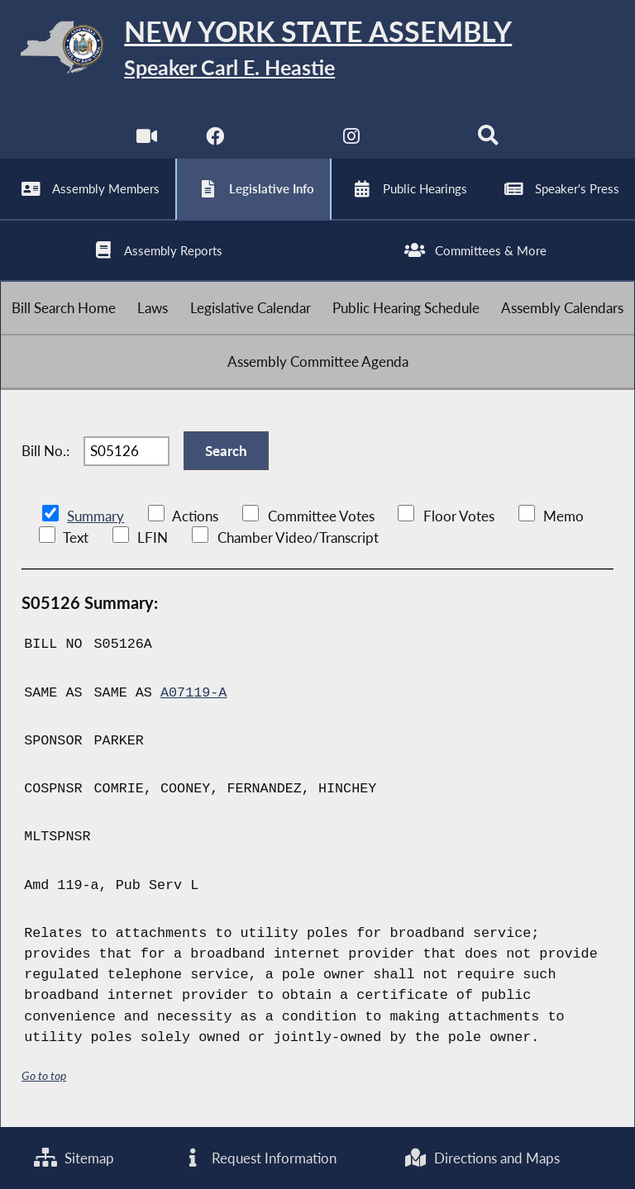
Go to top (43, 1075)
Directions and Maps (481, 1158)
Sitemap (74, 1158)
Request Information (259, 1158)
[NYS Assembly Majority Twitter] (283, 140)
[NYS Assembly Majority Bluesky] (420, 140)
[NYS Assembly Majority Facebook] (214, 140)
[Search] (488, 140)
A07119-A (193, 692)
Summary (95, 516)
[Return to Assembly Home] (317, 50)
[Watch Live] (146, 140)
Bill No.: (45, 450)
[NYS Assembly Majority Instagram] (351, 140)
